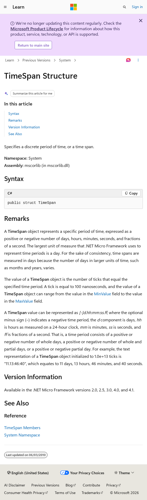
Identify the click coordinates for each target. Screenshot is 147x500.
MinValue (102, 293)
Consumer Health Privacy (24, 492)
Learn (9, 60)
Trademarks (91, 492)
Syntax (13, 113)
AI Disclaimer (14, 485)
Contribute (91, 485)
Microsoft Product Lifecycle (36, 28)
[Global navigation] (5, 7)
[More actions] (138, 60)
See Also (15, 133)
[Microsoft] (73, 7)
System (65, 60)
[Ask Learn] (129, 60)
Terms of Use (65, 492)
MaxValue (24, 301)
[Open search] (124, 7)
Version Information (24, 126)
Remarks (15, 120)
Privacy (112, 485)
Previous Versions (36, 60)
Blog (69, 485)
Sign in (137, 6)
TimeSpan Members (22, 427)
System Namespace (22, 435)
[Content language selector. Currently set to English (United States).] (28, 473)
